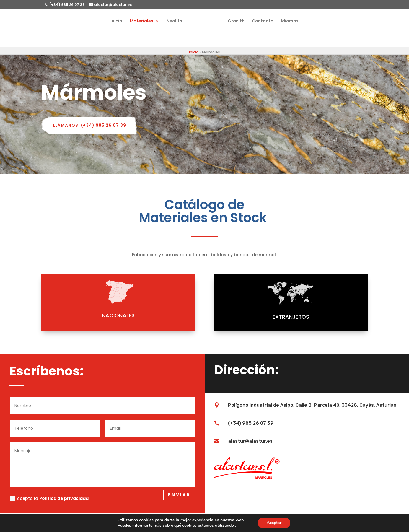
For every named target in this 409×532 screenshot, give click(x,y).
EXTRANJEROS (264, 316)
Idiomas (296, 21)
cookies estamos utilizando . (209, 525)
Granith (242, 21)
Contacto (269, 21)
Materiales (135, 21)
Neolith (168, 21)
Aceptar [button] (274, 523)
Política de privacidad (64, 498)
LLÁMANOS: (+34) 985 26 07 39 (89, 125)
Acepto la (49, 498)
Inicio (110, 21)
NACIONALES (91, 315)
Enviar (179, 495)
